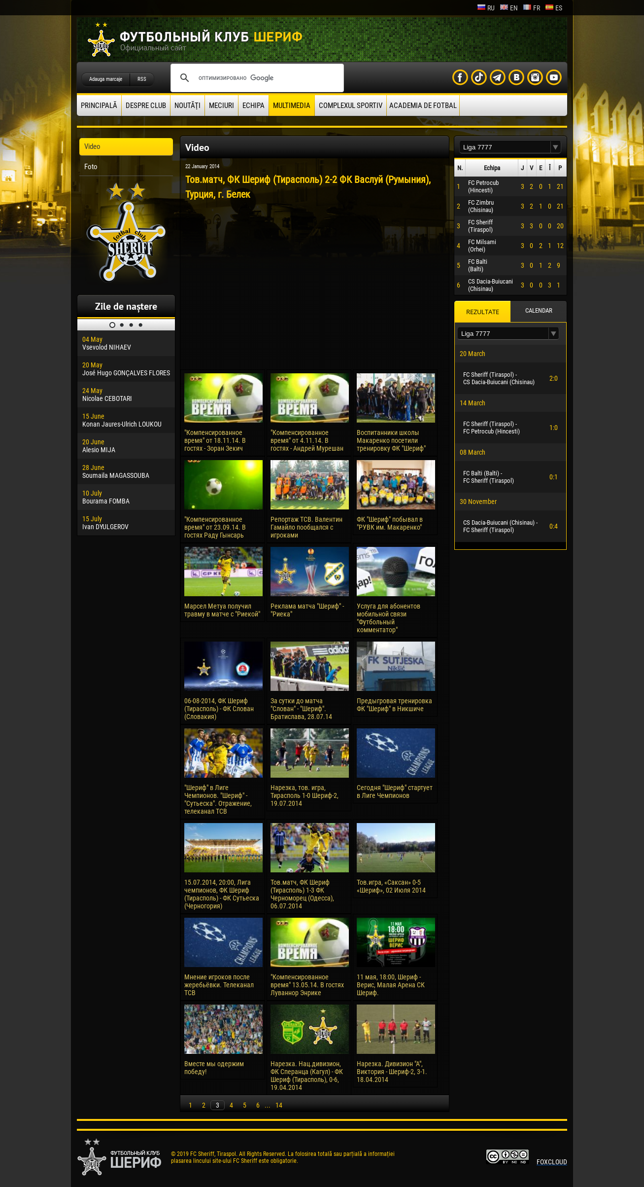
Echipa (253, 105)
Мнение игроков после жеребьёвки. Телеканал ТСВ (219, 985)
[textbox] (505, 147)
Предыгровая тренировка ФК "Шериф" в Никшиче (394, 705)
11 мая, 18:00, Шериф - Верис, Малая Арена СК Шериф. (391, 985)
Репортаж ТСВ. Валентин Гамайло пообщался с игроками (306, 527)
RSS (141, 79)
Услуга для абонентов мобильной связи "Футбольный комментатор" (388, 618)
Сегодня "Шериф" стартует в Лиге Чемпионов (395, 791)
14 (278, 1105)
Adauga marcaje (105, 79)
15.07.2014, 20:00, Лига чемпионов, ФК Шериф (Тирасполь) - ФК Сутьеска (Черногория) (221, 894)
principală (99, 105)
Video (92, 146)
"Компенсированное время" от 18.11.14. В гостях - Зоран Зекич (215, 440)
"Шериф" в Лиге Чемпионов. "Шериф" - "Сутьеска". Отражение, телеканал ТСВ (218, 799)
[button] (555, 147)
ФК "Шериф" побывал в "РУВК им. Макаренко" (390, 523)
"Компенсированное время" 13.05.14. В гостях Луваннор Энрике (307, 985)
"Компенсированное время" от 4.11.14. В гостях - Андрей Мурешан (307, 440)
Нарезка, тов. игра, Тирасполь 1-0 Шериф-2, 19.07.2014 (305, 795)
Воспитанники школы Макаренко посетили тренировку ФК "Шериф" (391, 440)
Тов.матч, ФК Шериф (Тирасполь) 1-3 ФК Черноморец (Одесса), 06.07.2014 (302, 894)
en (509, 8)
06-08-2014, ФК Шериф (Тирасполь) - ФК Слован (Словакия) (219, 708)
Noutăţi (187, 105)
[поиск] (256, 78)
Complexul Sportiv (350, 105)
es (553, 8)
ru (486, 8)
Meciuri (221, 105)
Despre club (146, 105)
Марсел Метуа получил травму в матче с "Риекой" (222, 610)
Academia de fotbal (423, 105)
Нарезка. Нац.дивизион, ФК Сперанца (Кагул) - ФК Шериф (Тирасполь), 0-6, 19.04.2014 (307, 1075)
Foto (91, 166)
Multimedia (291, 105)
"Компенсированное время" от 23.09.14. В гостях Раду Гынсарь (215, 527)
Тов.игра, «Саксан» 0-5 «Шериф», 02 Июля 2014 (391, 886)
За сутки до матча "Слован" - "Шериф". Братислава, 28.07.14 (301, 708)
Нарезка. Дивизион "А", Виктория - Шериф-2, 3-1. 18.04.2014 (392, 1071)
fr (531, 8)
